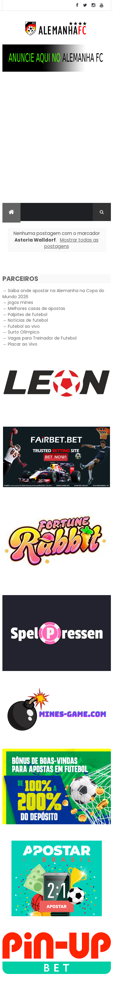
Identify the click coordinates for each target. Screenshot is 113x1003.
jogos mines (20, 302)
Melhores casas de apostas (36, 308)
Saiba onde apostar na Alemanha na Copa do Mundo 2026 (53, 294)
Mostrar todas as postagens (71, 243)
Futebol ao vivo (24, 326)
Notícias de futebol (28, 320)
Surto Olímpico (23, 332)
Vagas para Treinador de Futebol (42, 338)
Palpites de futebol (27, 314)
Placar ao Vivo (22, 344)
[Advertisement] (56, 143)
